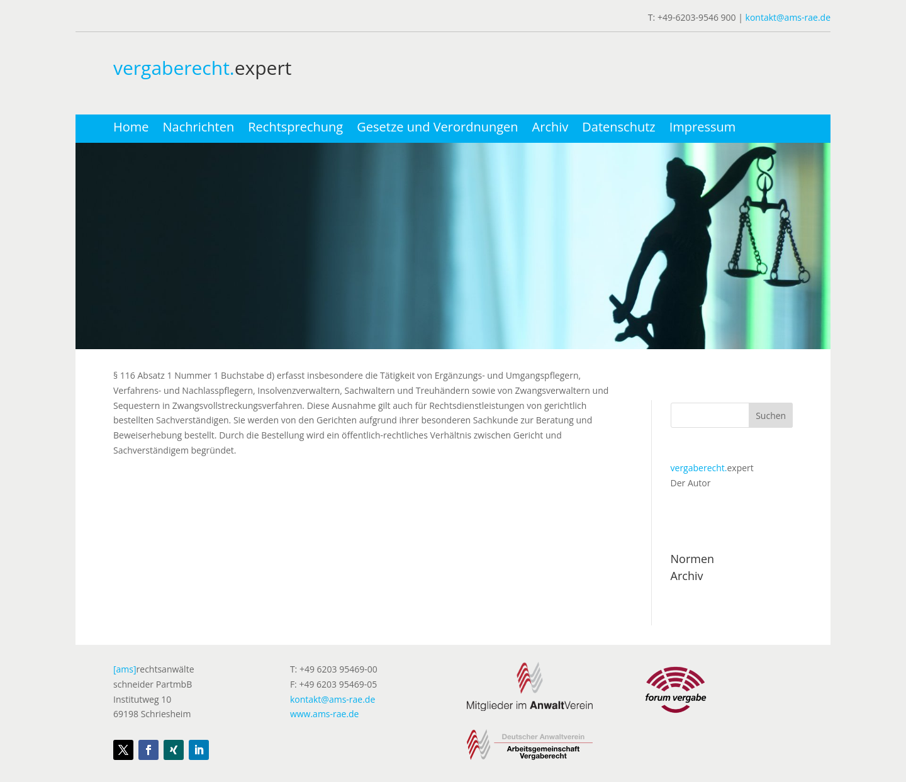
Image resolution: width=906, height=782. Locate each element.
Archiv (550, 129)
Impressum (702, 129)
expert (712, 468)
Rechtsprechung (295, 129)
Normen (693, 558)
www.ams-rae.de (324, 714)
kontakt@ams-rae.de (788, 17)
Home (131, 129)
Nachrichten (199, 129)
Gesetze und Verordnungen (437, 129)
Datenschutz (618, 129)
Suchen (771, 416)
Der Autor (691, 483)
